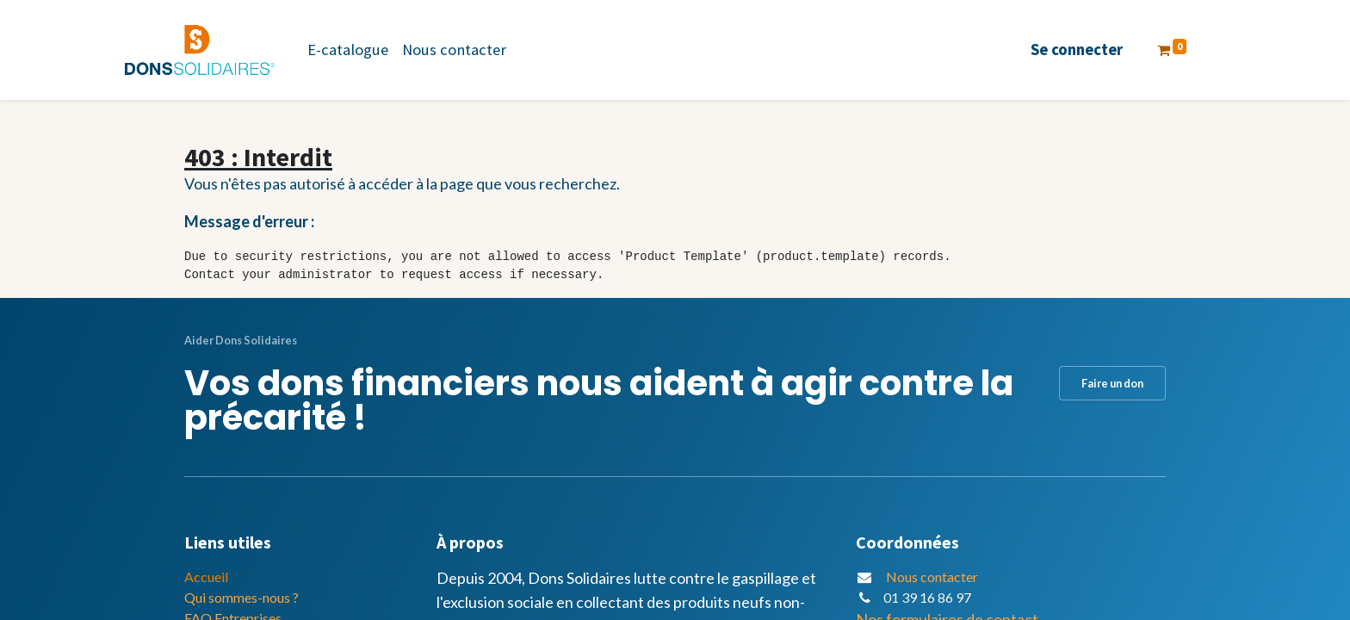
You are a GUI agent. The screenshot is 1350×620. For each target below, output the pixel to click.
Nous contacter (932, 576)
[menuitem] (347, 50)
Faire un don (1112, 383)
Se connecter (1077, 49)
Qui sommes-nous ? (241, 597)
